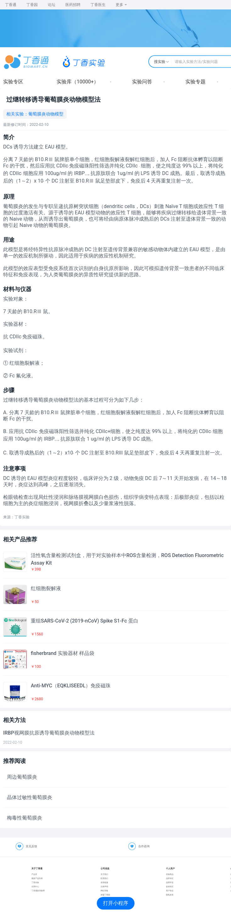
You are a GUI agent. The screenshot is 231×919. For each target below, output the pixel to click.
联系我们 (104, 878)
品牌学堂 (169, 882)
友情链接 (104, 882)
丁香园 (32, 5)
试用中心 (35, 886)
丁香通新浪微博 (38, 890)
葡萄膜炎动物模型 (45, 113)
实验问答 (142, 82)
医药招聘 (72, 5)
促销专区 (169, 886)
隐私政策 (169, 895)
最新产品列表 (37, 878)
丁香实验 (35, 882)
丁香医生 (98, 5)
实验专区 (13, 82)
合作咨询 (144, 846)
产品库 (34, 874)
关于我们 (104, 874)
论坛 (51, 5)
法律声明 (104, 886)
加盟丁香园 (105, 895)
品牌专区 (169, 878)
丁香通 (10, 5)
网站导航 (104, 890)
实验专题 (195, 82)
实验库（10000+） (78, 82)
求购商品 (169, 874)
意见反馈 (31, 846)
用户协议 (169, 890)
